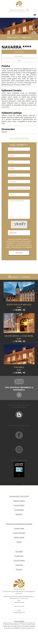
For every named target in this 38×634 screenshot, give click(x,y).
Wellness (19, 514)
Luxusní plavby (19, 560)
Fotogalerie (19, 56)
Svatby (19, 542)
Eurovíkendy (19, 510)
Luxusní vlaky (19, 528)
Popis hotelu (19, 51)
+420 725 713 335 (19, 606)
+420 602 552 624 (19, 602)
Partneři (19, 569)
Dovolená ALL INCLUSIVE (19, 496)
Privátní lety (19, 556)
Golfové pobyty (19, 501)
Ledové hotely (19, 537)
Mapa (19, 60)
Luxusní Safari (19, 505)
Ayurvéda (19, 551)
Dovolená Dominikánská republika (19, 524)
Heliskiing (19, 565)
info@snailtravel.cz (19, 612)
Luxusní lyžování (19, 533)
